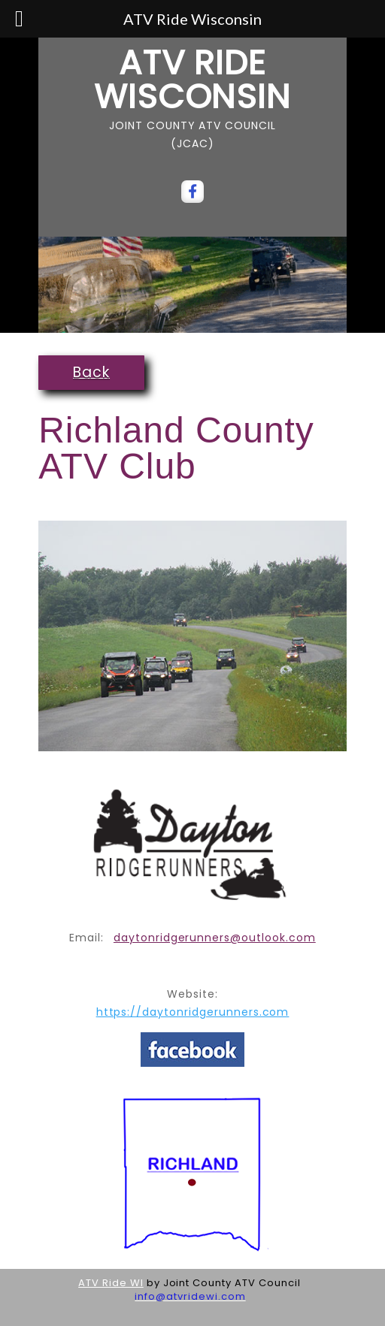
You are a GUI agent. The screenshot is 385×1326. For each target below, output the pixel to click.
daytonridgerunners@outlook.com (215, 937)
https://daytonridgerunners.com (193, 1011)
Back (91, 372)
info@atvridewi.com (190, 1296)
